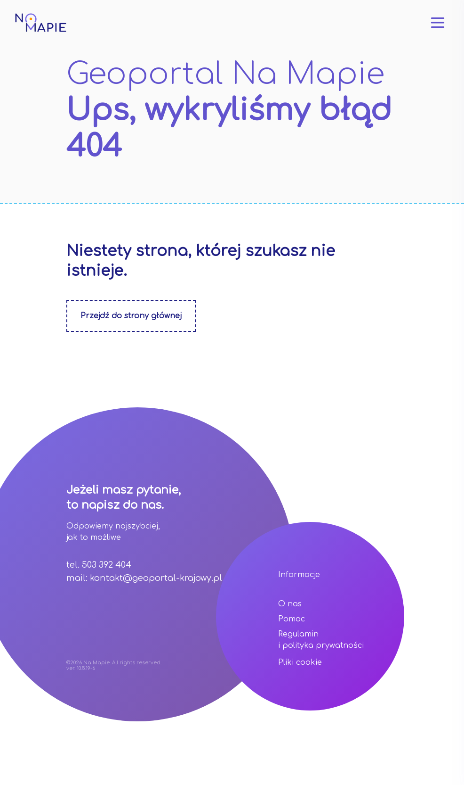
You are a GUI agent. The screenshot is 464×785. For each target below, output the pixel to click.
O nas (290, 604)
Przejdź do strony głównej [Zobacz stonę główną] (131, 316)
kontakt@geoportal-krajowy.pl (156, 578)
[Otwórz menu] (437, 22)
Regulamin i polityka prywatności (321, 640)
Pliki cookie (300, 662)
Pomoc (291, 619)
